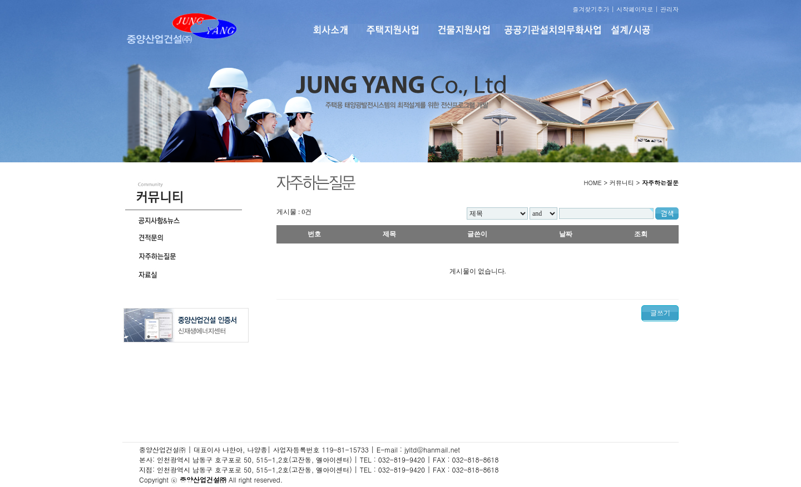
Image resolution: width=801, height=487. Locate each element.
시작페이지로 (634, 9)
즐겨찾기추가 (590, 9)
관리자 (669, 9)
